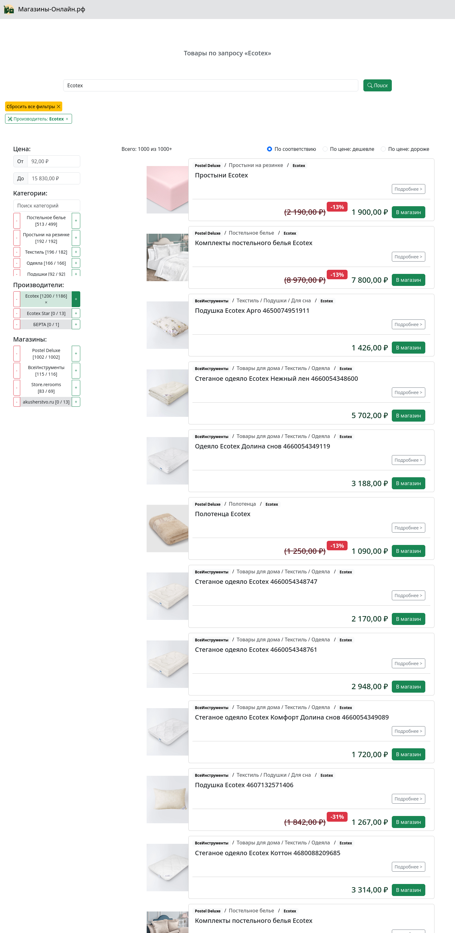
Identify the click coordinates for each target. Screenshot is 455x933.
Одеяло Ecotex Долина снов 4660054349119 (262, 446)
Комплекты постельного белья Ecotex (253, 242)
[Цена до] (54, 178)
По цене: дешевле (352, 148)
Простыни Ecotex (221, 175)
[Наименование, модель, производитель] (210, 85)
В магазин (408, 212)
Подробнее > (408, 189)
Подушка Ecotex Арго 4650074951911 (252, 310)
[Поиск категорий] (46, 206)
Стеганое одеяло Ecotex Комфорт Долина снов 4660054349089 (292, 717)
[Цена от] (53, 161)
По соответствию (295, 148)
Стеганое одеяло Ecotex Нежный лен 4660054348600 (276, 378)
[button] (170, 189)
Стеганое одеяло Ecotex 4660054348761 (256, 649)
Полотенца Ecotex (223, 514)
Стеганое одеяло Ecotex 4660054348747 (256, 581)
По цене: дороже (408, 148)
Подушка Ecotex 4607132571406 (244, 785)
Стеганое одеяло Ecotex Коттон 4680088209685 (267, 853)
